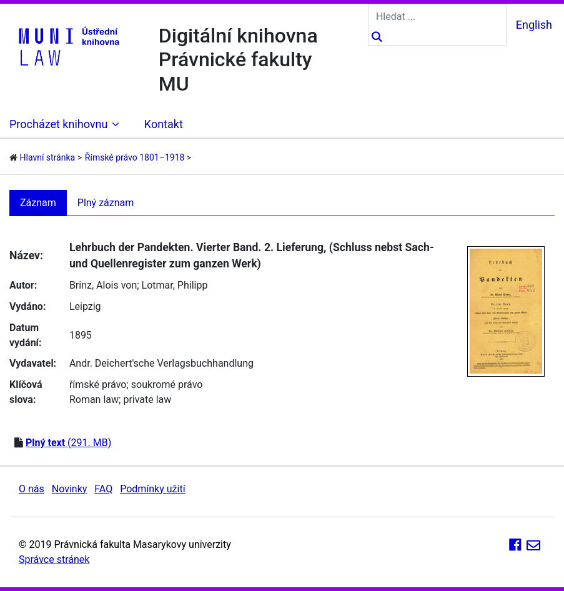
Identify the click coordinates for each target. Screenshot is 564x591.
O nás (31, 489)
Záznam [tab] (38, 203)
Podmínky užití (152, 489)
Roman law (94, 399)
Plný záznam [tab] (105, 203)
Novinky (69, 489)
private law (147, 399)
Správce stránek (54, 559)
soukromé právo (167, 384)
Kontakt (163, 124)
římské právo (98, 384)
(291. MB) (68, 443)
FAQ (103, 489)
